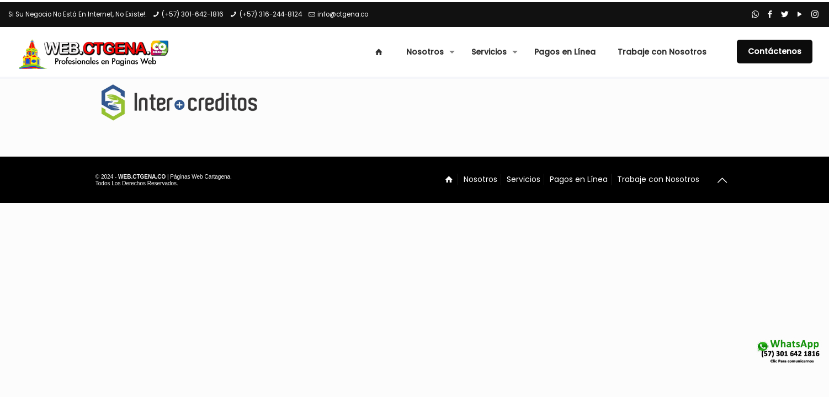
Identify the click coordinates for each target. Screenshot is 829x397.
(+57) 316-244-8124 (271, 14)
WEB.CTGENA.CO (142, 177)
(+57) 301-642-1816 (193, 14)
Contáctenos (774, 51)
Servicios (523, 179)
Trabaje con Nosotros (658, 179)
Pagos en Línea (579, 179)
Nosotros (480, 179)
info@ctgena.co (342, 14)
